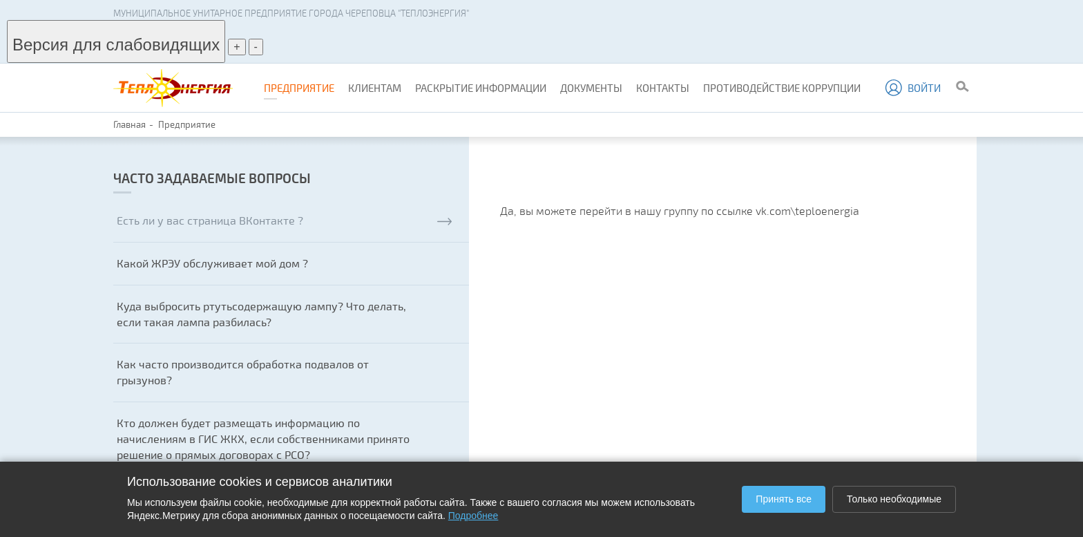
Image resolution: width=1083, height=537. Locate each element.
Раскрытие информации (480, 88)
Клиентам (374, 88)
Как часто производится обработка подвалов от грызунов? (243, 371)
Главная (129, 124)
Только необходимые (894, 499)
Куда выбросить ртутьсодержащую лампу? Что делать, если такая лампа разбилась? (261, 313)
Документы (591, 88)
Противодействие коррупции (782, 88)
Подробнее (473, 515)
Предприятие (299, 88)
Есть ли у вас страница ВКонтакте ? (284, 220)
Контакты (662, 88)
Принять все (784, 499)
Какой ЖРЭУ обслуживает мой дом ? (212, 263)
